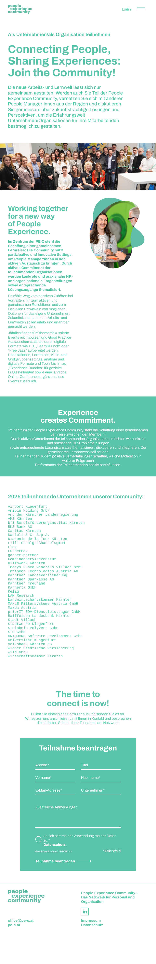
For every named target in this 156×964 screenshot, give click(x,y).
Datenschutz (54, 875)
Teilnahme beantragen (55, 892)
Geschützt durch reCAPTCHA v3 (53, 882)
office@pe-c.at (21, 951)
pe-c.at (14, 956)
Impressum (91, 951)
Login (126, 9)
